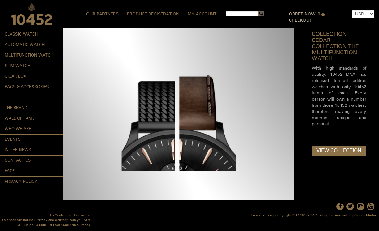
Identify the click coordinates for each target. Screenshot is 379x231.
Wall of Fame (20, 119)
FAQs (10, 171)
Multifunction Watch (29, 55)
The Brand (16, 108)
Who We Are (18, 129)
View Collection (338, 150)
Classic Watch (21, 34)
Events (13, 140)
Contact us (82, 215)
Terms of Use (261, 215)
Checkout (300, 20)
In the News (18, 150)
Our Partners (102, 14)
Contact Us (18, 161)
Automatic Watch (25, 45)
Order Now (302, 14)
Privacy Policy (21, 182)
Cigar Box (15, 77)
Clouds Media (365, 215)
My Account (202, 14)
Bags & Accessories (27, 87)
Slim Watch (17, 66)
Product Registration (153, 14)
